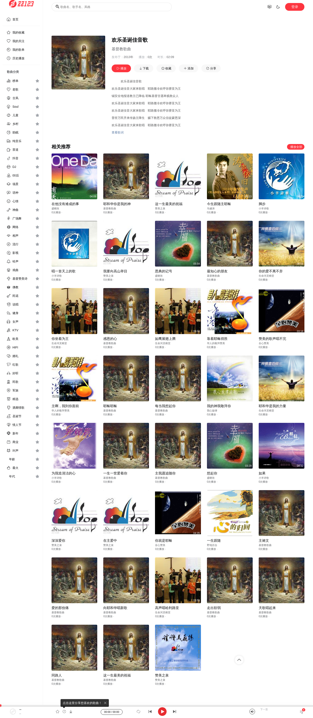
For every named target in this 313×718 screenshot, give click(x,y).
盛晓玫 (55, 208)
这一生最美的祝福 (168, 204)
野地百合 (212, 545)
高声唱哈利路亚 (167, 608)
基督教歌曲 (121, 49)
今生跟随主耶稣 (219, 204)
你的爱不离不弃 (271, 271)
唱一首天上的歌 (64, 271)
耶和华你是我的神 (117, 204)
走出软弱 (214, 608)
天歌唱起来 (267, 608)
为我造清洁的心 (64, 473)
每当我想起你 (165, 406)
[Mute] (252, 711)
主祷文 (264, 540)
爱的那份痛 (60, 608)
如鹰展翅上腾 (165, 339)
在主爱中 (110, 540)
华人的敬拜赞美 (216, 343)
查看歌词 (118, 132)
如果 (262, 473)
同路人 (57, 675)
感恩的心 (110, 339)
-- (20, 709)
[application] (156, 711)
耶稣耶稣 (110, 406)
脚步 (262, 204)
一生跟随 (214, 540)
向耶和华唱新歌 (115, 608)
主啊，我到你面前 (65, 406)
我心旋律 (212, 410)
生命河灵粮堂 (266, 275)
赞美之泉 (160, 208)
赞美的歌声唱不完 (272, 339)
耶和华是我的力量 (272, 406)
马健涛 (211, 208)
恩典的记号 (163, 271)
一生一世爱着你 (115, 473)
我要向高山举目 (115, 271)
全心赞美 (264, 343)
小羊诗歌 (264, 208)
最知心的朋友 (217, 271)
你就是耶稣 (163, 540)
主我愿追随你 (165, 473)
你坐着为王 (60, 339)
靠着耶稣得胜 (217, 339)
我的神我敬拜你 (219, 406)
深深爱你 (58, 540)
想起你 (212, 473)
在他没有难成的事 (65, 204)
